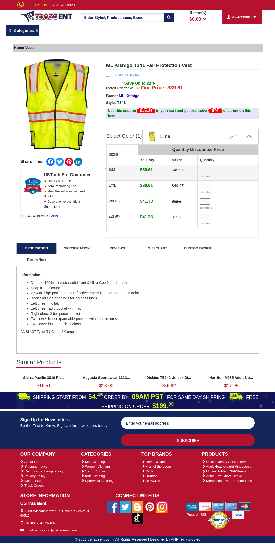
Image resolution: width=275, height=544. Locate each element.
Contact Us (30, 481)
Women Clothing (95, 466)
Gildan (148, 471)
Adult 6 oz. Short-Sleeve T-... (225, 476)
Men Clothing (93, 462)
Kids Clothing (93, 476)
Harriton (149, 476)
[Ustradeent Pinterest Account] (149, 506)
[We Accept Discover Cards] (205, 506)
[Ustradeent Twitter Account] (125, 506)
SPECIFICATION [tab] (77, 248)
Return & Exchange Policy (42, 471)
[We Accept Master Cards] (244, 506)
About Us (29, 462)
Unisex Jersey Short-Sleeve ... (226, 462)
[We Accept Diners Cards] (218, 506)
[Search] (169, 17)
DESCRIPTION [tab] (36, 248)
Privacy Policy (33, 476)
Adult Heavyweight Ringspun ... (227, 466)
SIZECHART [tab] (157, 248)
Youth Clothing (94, 471)
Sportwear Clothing (97, 481)
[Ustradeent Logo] (46, 16)
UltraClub (150, 481)
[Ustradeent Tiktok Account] (137, 518)
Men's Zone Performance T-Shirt (228, 481)
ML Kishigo (129, 95)
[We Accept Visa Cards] (238, 515)
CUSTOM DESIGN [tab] (198, 248)
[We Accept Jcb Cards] (231, 506)
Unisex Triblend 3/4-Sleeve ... (226, 471)
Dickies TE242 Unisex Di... (168, 378)
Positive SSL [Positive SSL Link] (197, 515)
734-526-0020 (63, 5)
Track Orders (32, 485)
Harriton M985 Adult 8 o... (231, 378)
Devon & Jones (155, 462)
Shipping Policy (34, 466)
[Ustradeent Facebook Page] (113, 506)
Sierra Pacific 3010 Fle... (43, 378)
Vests (54, 216)
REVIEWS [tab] (117, 248)
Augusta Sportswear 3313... (106, 378)
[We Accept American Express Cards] (192, 506)
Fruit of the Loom (156, 466)
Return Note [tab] (36, 260)
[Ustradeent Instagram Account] (162, 506)
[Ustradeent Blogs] (137, 506)
